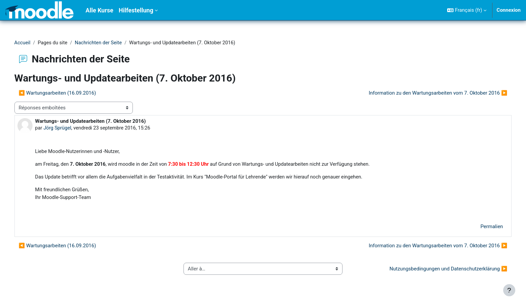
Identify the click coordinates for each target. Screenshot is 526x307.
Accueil (32, 43)
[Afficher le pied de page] (509, 290)
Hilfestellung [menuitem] (136, 10)
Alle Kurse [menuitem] (99, 10)
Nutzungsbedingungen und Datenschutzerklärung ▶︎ (439, 270)
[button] (467, 10)
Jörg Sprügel (67, 128)
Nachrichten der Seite (110, 43)
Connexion (508, 10)
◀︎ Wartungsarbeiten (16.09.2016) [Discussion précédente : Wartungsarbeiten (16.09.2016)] (67, 93)
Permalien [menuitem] (482, 228)
